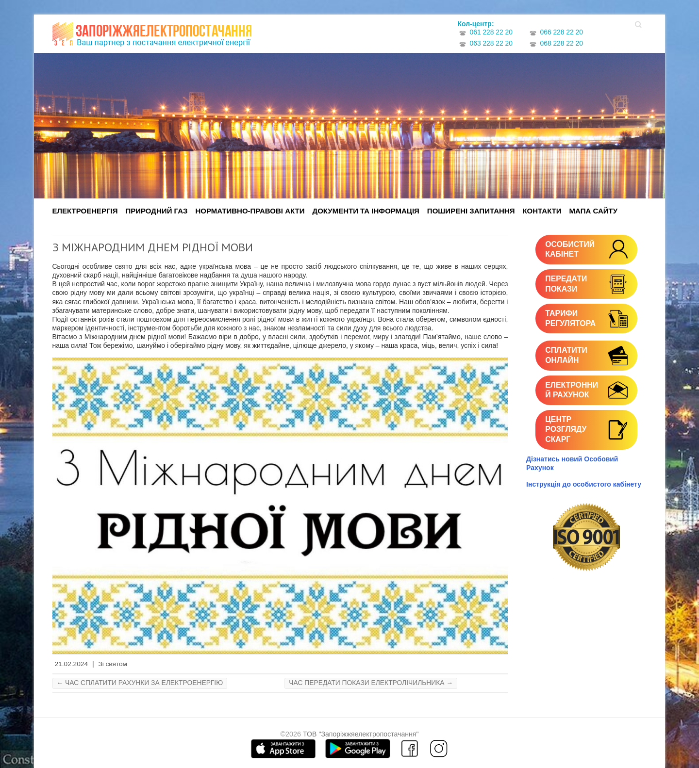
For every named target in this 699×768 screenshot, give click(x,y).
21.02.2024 (71, 664)
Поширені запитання (471, 211)
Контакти (541, 211)
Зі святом (112, 664)
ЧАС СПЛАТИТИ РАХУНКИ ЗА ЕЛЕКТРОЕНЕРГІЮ (140, 682)
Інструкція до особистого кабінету (583, 484)
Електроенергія (85, 211)
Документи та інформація (365, 211)
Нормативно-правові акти (249, 211)
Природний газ (157, 211)
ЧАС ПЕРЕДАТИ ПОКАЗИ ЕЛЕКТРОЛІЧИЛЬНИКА (371, 682)
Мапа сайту (593, 211)
